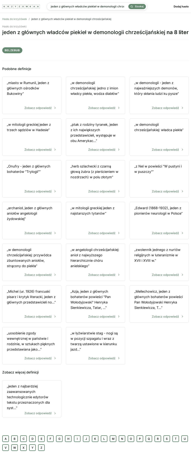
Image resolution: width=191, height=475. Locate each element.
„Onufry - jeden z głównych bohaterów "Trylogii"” (32, 179)
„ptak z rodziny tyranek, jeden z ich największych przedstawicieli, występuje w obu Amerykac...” (95, 137)
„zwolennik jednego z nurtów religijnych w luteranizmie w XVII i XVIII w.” (159, 262)
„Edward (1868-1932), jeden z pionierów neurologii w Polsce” (159, 221)
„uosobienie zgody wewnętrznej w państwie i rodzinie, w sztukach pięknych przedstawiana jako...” (32, 346)
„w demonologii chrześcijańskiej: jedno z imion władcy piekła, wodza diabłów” (95, 95)
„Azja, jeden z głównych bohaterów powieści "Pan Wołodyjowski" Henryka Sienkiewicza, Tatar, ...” (95, 304)
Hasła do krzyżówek (14, 18)
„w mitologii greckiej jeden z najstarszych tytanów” (95, 221)
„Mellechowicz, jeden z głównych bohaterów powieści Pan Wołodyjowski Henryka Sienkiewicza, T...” (159, 304)
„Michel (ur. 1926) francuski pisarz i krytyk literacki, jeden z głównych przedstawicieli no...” (32, 304)
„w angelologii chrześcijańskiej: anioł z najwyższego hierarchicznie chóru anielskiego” (95, 262)
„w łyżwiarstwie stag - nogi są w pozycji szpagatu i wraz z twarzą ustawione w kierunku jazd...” (95, 346)
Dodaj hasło (181, 6)
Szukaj (137, 6)
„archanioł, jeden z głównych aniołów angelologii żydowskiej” (32, 221)
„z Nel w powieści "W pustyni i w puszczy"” (159, 179)
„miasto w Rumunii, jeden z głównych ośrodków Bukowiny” (32, 95)
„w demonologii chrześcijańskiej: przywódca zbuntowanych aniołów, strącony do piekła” (32, 262)
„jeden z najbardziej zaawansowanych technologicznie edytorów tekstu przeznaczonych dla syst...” (32, 400)
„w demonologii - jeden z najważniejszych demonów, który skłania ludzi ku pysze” (159, 95)
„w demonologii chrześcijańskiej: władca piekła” (159, 137)
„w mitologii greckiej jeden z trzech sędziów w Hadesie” (32, 137)
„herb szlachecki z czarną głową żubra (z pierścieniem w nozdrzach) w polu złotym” (95, 179)
